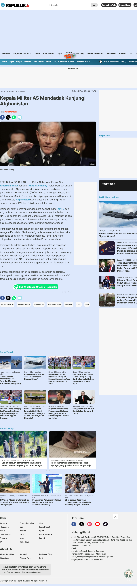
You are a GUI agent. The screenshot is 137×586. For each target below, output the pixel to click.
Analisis (23, 530)
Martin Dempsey (38, 185)
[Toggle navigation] (3, 5)
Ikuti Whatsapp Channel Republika (36, 286)
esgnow (111, 54)
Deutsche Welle (109, 5)
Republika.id (124, 5)
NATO (61, 209)
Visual (22, 538)
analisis (79, 54)
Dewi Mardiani (10, 112)
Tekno (22, 534)
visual (122, 54)
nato (87, 304)
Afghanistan (22, 199)
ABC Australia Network (63, 62)
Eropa (19, 62)
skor (37, 54)
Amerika (27, 62)
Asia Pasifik (38, 62)
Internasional (12, 91)
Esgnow (3, 538)
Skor (41, 523)
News (69, 52)
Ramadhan (24, 542)
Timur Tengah (8, 62)
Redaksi (23, 554)
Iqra (21, 527)
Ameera (3, 523)
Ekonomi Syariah (22, 54)
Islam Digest (44, 527)
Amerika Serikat (9, 185)
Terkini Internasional (109, 197)
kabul (79, 304)
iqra (60, 54)
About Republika (7, 554)
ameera (6, 54)
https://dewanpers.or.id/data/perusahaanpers (21, 572)
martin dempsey (54, 304)
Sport (41, 530)
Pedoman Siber (45, 554)
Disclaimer (4, 558)
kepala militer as (7, 304)
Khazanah (4, 527)
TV (131, 54)
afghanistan (39, 304)
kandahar (68, 304)
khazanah (48, 54)
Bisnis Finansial (95, 54)
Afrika (48, 62)
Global (22, 91)
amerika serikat (24, 304)
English (42, 538)
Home (2, 91)
